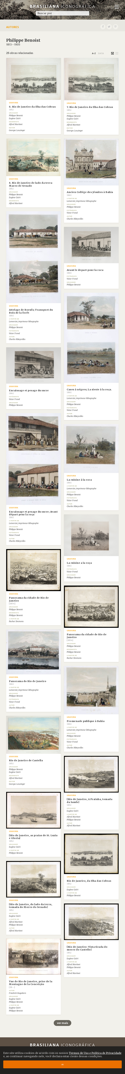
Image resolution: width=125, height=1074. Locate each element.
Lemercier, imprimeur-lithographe (81, 201)
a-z (94, 53)
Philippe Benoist (16, 115)
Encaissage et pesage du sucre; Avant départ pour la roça (33, 514)
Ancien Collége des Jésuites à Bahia (90, 193)
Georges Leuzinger (17, 130)
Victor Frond (72, 213)
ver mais (62, 1023)
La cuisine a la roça (79, 564)
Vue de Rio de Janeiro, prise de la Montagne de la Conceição (30, 984)
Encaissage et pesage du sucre (29, 392)
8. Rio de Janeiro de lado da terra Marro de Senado (30, 185)
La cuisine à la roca (79, 481)
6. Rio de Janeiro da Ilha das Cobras (32, 108)
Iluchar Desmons (16, 621)
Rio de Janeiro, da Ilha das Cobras (89, 882)
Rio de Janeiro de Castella (26, 762)
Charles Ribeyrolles (75, 219)
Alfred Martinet (15, 124)
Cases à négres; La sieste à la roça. (89, 391)
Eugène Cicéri (15, 118)
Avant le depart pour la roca (85, 271)
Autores (12, 27)
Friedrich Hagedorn (17, 993)
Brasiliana (62, 6)
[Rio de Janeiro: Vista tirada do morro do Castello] (87, 949)
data (101, 53)
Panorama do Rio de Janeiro (27, 682)
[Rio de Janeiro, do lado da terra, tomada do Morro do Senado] (30, 907)
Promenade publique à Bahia (85, 722)
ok (62, 1064)
